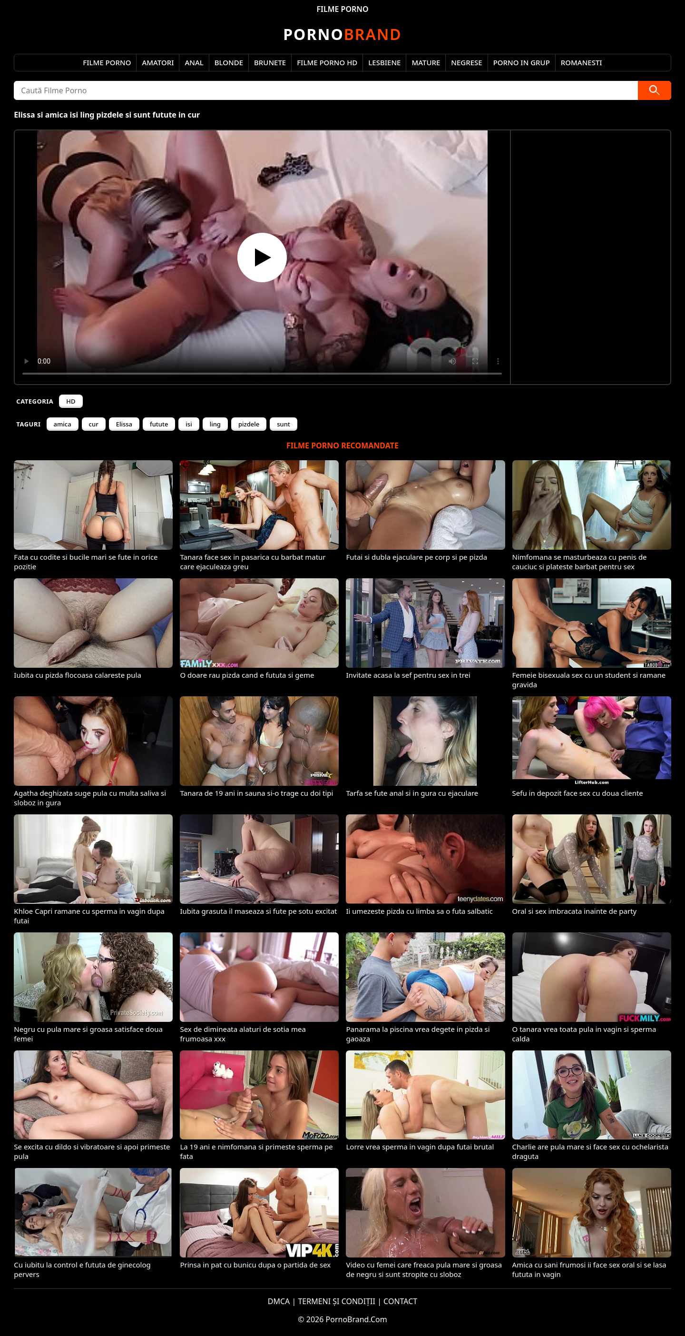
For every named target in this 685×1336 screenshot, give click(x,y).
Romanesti (581, 62)
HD (70, 401)
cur (93, 424)
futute (159, 424)
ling (215, 424)
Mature (425, 62)
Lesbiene (384, 62)
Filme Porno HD (327, 62)
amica (62, 424)
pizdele (248, 424)
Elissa (124, 424)
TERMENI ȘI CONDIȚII (336, 1301)
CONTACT (400, 1301)
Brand (342, 34)
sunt (283, 424)
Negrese (466, 62)
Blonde (229, 62)
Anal (194, 62)
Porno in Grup (521, 62)
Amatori (158, 62)
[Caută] (654, 90)
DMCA (279, 1301)
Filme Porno (107, 62)
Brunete (270, 62)
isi (189, 424)
